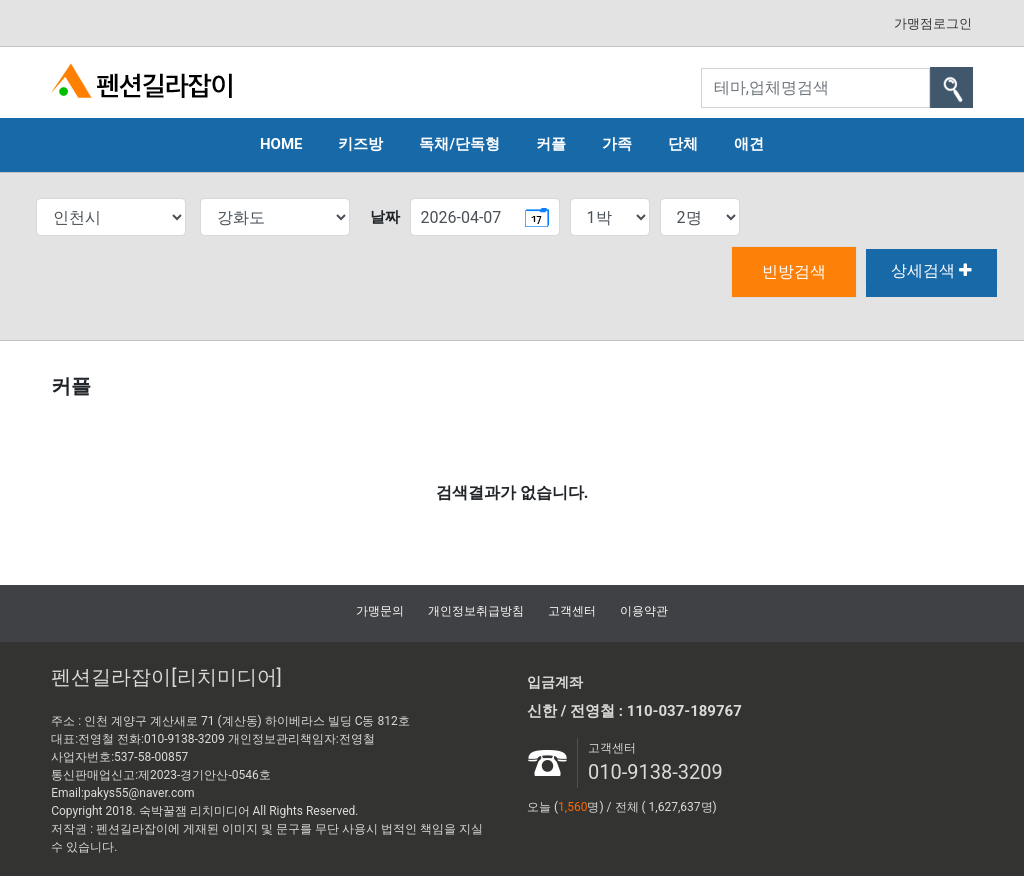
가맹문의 (380, 611)
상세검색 (931, 270)
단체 (683, 144)
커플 (551, 144)
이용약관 (644, 611)
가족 (617, 144)
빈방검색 (794, 271)
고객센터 (572, 611)
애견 (749, 144)
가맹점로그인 (933, 23)
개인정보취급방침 (476, 611)
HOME (281, 144)
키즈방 (360, 144)
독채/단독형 (459, 144)
